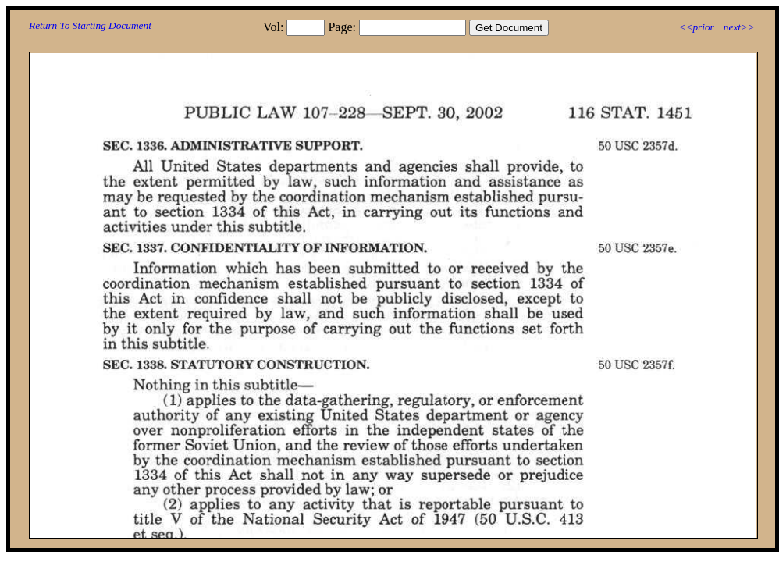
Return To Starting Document (90, 25)
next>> (739, 27)
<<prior (695, 27)
